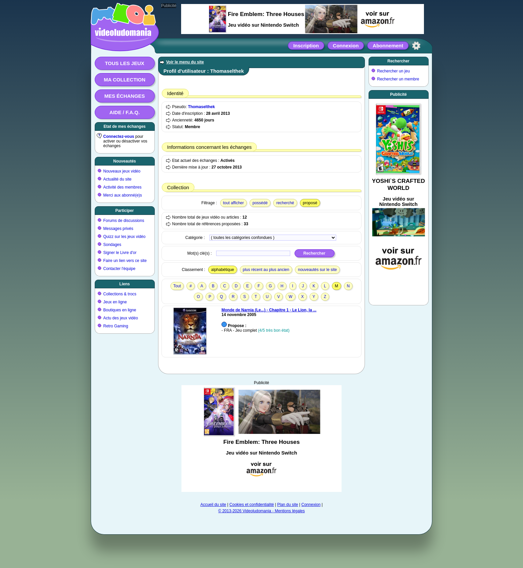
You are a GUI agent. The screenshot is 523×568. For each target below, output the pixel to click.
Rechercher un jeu (393, 71)
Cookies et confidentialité (251, 504)
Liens (124, 284)
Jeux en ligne (115, 302)
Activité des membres (122, 187)
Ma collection (124, 79)
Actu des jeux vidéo (120, 318)
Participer (124, 210)
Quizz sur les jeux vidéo (124, 236)
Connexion (346, 45)
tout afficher (233, 203)
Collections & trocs (119, 294)
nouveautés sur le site (317, 269)
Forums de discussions (123, 220)
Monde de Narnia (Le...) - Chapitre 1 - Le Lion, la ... (269, 310)
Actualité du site (117, 179)
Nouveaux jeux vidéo (121, 171)
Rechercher (398, 61)
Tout (177, 286)
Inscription (306, 45)
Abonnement (388, 45)
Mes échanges (124, 96)
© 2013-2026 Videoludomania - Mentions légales (261, 511)
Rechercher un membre (398, 79)
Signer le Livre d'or (120, 252)
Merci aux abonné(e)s (122, 195)
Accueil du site (213, 504)
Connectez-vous (118, 136)
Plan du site (287, 504)
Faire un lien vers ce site (125, 260)
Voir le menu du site (185, 62)
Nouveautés (124, 161)
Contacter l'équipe (119, 268)
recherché (285, 203)
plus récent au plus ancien (266, 269)
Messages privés (118, 228)
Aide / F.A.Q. (124, 112)
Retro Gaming (115, 326)
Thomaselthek (201, 106)
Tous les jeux (124, 63)
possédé (260, 203)
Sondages (112, 244)
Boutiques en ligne (119, 310)
